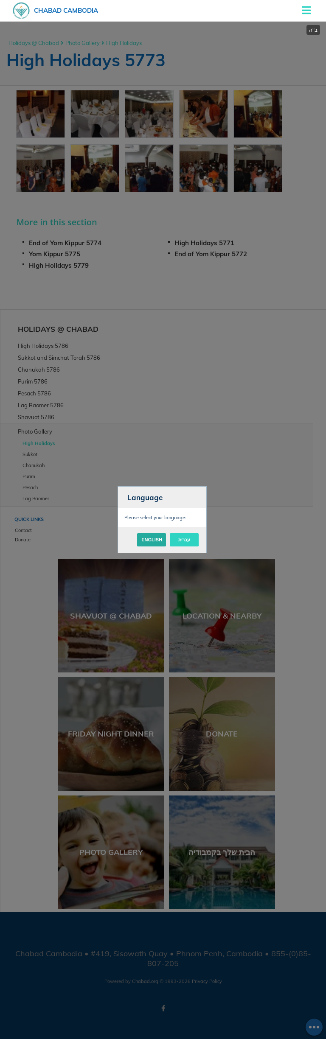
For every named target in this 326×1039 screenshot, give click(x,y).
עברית (184, 539)
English (151, 539)
